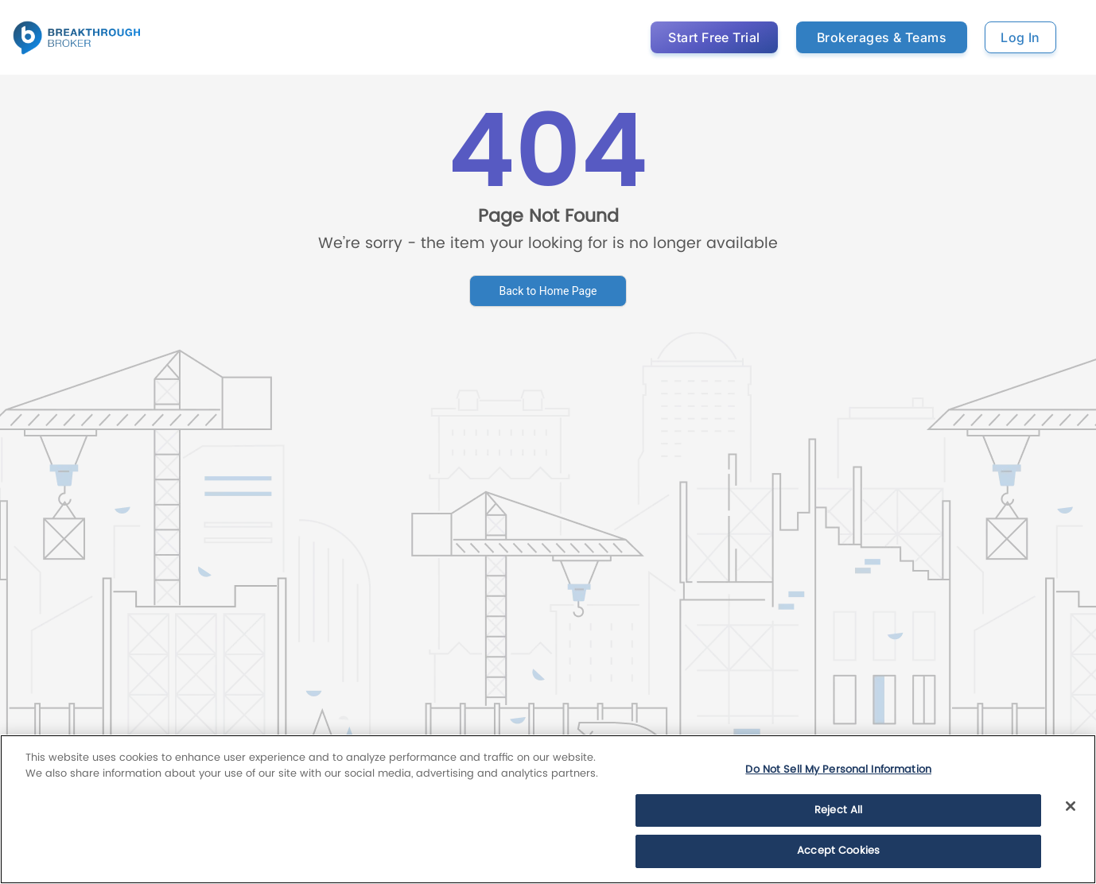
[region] (548, 809)
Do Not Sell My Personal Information (838, 770)
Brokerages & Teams (881, 37)
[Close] (1070, 806)
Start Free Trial (714, 37)
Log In (1020, 37)
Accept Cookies (838, 851)
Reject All (838, 810)
